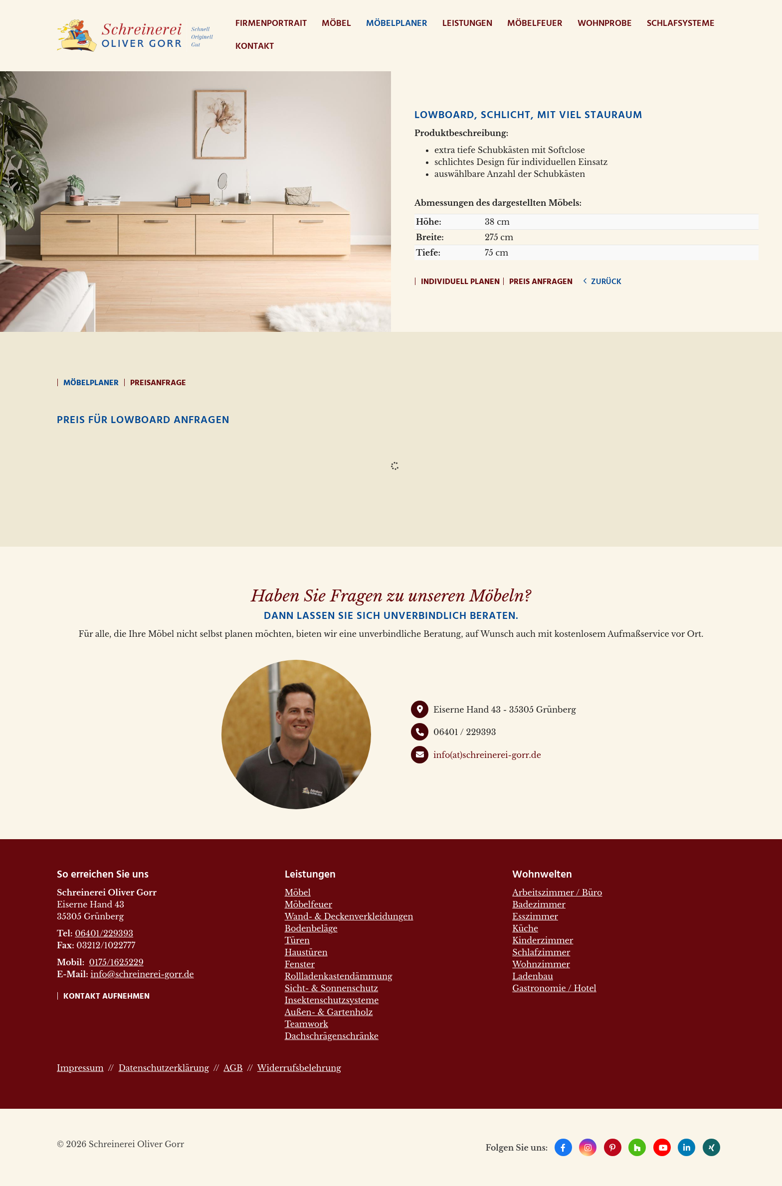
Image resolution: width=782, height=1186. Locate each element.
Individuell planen (460, 282)
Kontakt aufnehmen (106, 996)
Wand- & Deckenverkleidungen (349, 916)
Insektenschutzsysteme (332, 1000)
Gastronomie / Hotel (554, 988)
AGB (232, 1068)
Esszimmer (535, 916)
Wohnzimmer (541, 964)
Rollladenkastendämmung (338, 976)
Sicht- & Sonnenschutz (332, 988)
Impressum (80, 1068)
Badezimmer (539, 904)
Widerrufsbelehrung (299, 1068)
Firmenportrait (271, 23)
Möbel (336, 23)
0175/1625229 (116, 962)
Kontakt (254, 46)
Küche (525, 928)
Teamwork (306, 1024)
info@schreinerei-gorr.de (142, 974)
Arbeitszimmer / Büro (557, 892)
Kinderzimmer (542, 940)
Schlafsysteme (681, 23)
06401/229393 (104, 933)
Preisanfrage (158, 383)
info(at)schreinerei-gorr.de (487, 755)
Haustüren (306, 952)
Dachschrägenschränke (332, 1036)
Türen (297, 940)
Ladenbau (532, 976)
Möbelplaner (396, 23)
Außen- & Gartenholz (329, 1012)
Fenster (300, 964)
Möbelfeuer (535, 23)
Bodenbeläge (311, 928)
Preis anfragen (541, 282)
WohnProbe (605, 23)
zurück (605, 282)
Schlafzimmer (541, 952)
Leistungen (467, 23)
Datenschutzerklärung (164, 1068)
